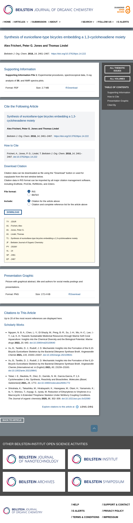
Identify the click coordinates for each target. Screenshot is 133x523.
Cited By (111, 105)
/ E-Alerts (122, 22)
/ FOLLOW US (105, 22)
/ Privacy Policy (113, 510)
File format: (10, 191)
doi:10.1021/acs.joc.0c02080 (76, 398)
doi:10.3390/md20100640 (42, 342)
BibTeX (35, 195)
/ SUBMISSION (38, 22)
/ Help (75, 504)
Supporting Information (118, 92)
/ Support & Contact (116, 504)
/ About (54, 22)
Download (71, 87)
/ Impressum (110, 517)
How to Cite (113, 96)
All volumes (117, 79)
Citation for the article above (46, 201)
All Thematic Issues (117, 69)
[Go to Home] (23, 511)
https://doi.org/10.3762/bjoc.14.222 (68, 53)
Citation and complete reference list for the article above (59, 204)
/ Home (7, 22)
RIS (34, 191)
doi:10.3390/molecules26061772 (54, 383)
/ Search (88, 22)
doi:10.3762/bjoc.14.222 (25, 156)
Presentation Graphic (117, 100)
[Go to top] (94, 428)
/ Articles (21, 22)
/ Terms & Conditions (85, 517)
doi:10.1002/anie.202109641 (22, 370)
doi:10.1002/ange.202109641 (57, 355)
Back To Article (12, 420)
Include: (8, 201)
